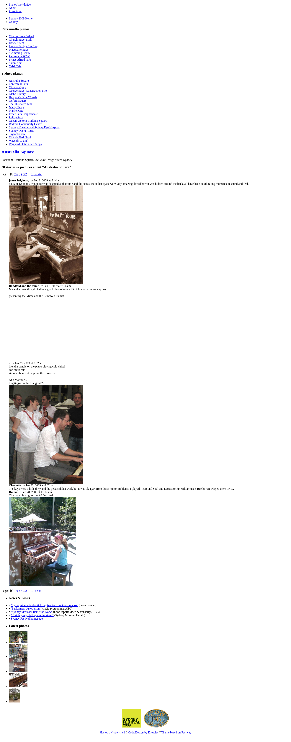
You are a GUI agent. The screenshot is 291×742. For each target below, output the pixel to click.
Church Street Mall (20, 39)
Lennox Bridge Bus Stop (23, 46)
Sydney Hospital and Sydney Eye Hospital (34, 127)
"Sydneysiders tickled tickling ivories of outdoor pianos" (44, 605)
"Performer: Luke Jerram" (26, 608)
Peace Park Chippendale (23, 114)
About (12, 7)
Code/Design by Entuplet (143, 732)
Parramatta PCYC (19, 56)
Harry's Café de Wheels (23, 97)
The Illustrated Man (20, 104)
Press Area (15, 11)
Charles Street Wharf (21, 36)
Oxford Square (18, 100)
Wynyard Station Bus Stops (25, 144)
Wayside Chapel (18, 140)
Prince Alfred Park (20, 59)
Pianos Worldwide (20, 4)
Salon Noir (15, 63)
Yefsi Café (15, 66)
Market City (16, 110)
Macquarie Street (19, 49)
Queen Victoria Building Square (28, 120)
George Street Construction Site (28, 90)
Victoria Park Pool (20, 137)
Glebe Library (17, 94)
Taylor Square (17, 134)
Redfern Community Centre (25, 124)
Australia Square (19, 80)
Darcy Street (16, 43)
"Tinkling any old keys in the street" (32, 615)
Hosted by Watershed (112, 732)
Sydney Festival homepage (27, 618)
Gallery (13, 21)
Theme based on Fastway (176, 732)
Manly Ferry (16, 107)
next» (37, 174)
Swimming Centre (20, 53)
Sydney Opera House (21, 130)
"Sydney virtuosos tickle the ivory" (32, 611)
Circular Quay (17, 87)
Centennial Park (18, 84)
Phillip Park (16, 117)
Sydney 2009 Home (20, 18)
